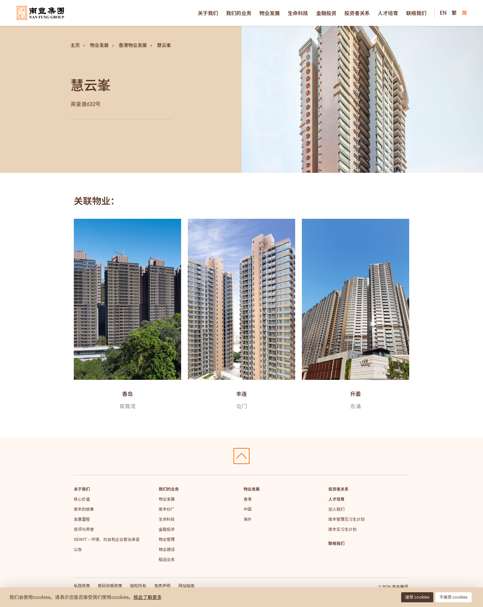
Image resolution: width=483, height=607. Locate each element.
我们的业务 (239, 13)
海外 (248, 519)
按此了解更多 (147, 597)
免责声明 (162, 586)
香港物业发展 (133, 45)
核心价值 (82, 499)
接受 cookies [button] (417, 597)
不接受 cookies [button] (453, 597)
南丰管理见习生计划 (346, 519)
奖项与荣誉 (84, 529)
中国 (248, 509)
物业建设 (167, 549)
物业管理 (167, 539)
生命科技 (298, 13)
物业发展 (269, 13)
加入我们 (336, 509)
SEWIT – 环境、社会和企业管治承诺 (107, 539)
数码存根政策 (110, 586)
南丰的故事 (84, 509)
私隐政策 (82, 586)
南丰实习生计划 (342, 529)
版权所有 (138, 586)
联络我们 (416, 13)
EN (443, 12)
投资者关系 (357, 13)
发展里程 (82, 519)
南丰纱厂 (167, 509)
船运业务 (167, 559)
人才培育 (388, 13)
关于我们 (208, 13)
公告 (78, 549)
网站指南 (186, 586)
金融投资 (326, 13)
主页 (75, 45)
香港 (248, 499)
